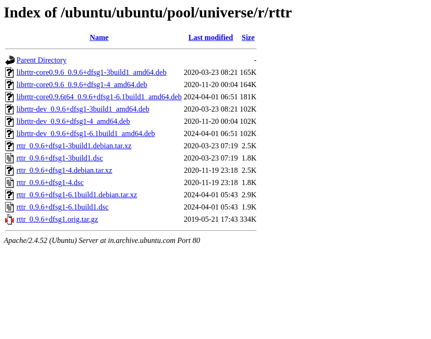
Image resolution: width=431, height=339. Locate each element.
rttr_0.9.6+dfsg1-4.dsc (50, 182)
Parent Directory (41, 60)
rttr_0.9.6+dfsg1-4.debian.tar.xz (64, 170)
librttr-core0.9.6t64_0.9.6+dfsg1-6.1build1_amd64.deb (99, 97)
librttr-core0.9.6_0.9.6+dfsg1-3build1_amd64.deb (91, 72)
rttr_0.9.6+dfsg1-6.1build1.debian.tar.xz (76, 195)
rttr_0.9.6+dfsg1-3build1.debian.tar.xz (73, 146)
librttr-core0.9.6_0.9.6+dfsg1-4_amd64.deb (81, 85)
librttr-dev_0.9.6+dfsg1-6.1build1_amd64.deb (85, 133)
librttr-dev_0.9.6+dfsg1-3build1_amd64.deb (82, 109)
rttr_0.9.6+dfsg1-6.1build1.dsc (62, 207)
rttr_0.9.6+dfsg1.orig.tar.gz (57, 219)
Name (98, 37)
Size (248, 37)
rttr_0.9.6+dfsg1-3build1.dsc (59, 158)
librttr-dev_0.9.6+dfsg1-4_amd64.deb (73, 121)
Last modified (210, 37)
